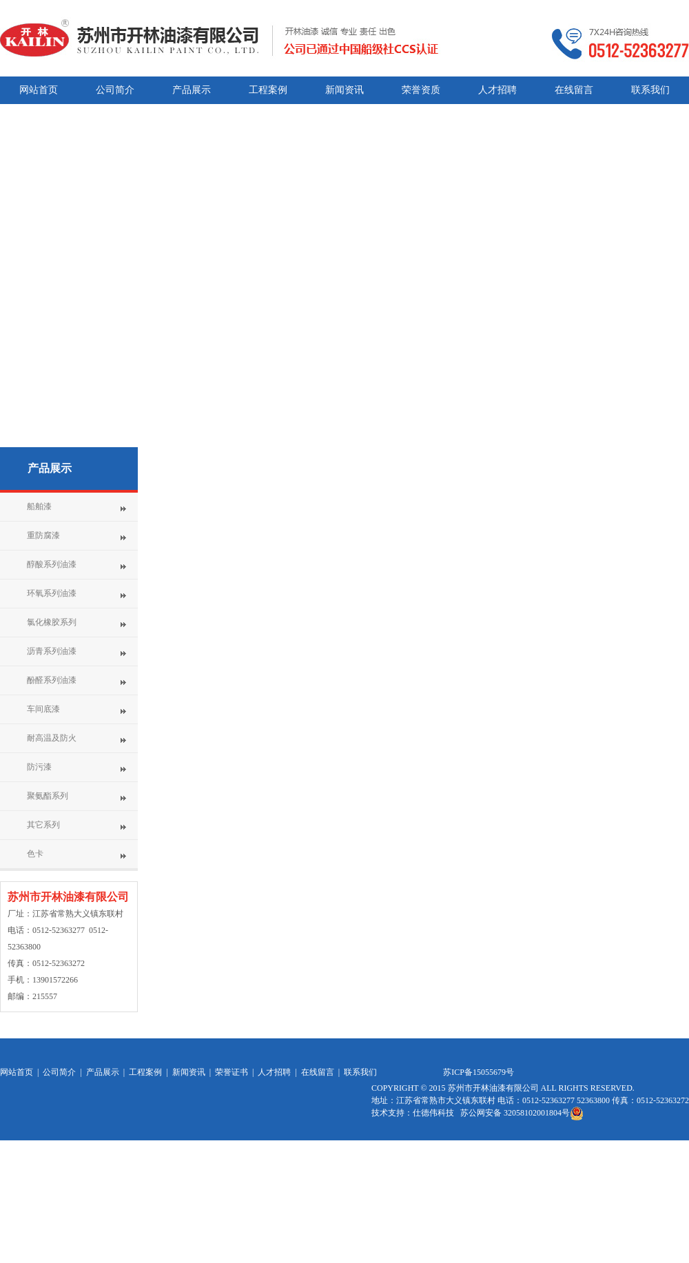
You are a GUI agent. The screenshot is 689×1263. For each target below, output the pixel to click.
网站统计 (387, 1170)
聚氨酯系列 (47, 796)
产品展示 (50, 468)
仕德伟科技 (434, 1113)
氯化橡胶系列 (51, 622)
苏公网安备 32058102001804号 (522, 1113)
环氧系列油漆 (51, 593)
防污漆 (39, 767)
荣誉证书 (231, 1072)
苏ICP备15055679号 (478, 1072)
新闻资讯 (188, 1072)
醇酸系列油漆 (51, 564)
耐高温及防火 (51, 738)
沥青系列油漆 (51, 651)
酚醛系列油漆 (51, 680)
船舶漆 (39, 506)
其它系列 (43, 825)
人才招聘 (274, 1072)
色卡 (35, 854)
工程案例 (145, 1072)
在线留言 (317, 1072)
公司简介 (59, 1072)
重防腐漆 (43, 535)
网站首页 (16, 1072)
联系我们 (360, 1072)
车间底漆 (43, 709)
